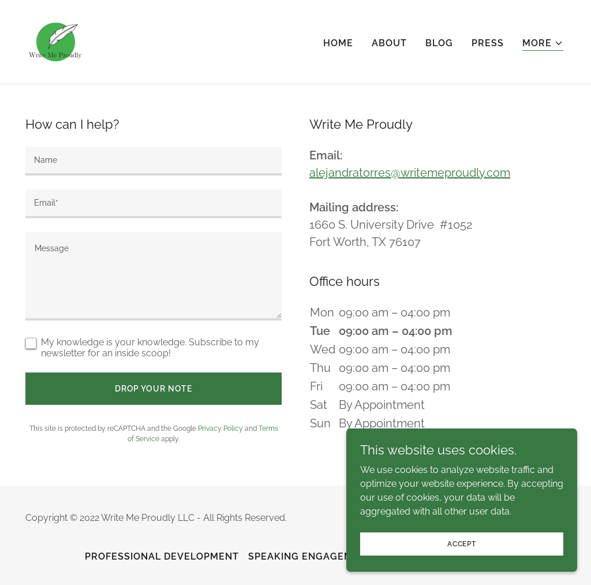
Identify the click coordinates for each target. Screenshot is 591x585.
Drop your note (153, 388)
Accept (461, 543)
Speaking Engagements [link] (313, 556)
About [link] (389, 43)
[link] (56, 41)
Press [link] (488, 43)
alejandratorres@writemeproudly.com (409, 173)
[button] (542, 43)
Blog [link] (439, 43)
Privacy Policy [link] (220, 428)
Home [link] (338, 43)
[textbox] (153, 161)
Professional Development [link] (162, 556)
